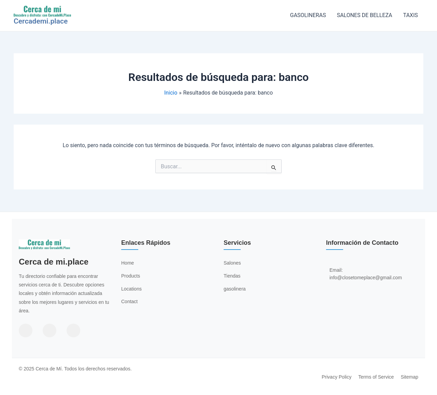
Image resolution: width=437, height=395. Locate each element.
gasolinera (235, 289)
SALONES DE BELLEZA (364, 15)
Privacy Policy (336, 377)
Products (130, 276)
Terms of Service (376, 377)
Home (127, 263)
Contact (129, 301)
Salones (232, 263)
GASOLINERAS (308, 15)
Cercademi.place (41, 21)
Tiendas (232, 276)
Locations (131, 289)
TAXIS (410, 15)
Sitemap (409, 377)
